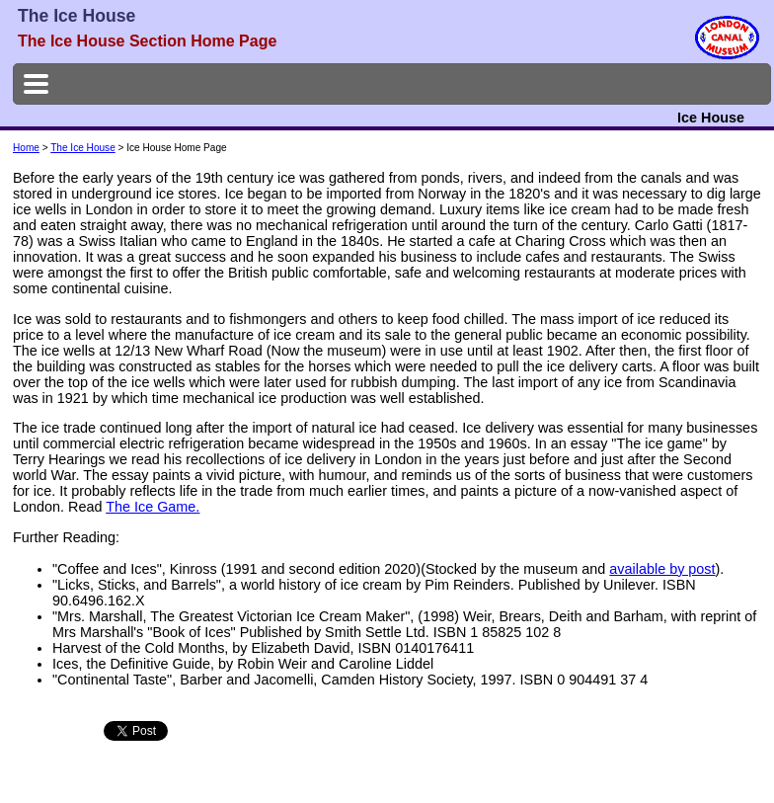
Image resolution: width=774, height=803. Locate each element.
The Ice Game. (152, 507)
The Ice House (83, 147)
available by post (662, 569)
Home (26, 147)
